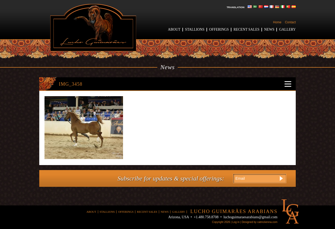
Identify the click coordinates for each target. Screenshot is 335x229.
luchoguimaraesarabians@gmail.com (250, 217)
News (269, 29)
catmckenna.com (267, 222)
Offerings (219, 29)
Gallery (287, 29)
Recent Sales (246, 29)
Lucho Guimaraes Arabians (93, 27)
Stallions (194, 29)
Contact (290, 22)
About (174, 29)
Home (277, 22)
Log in (235, 222)
